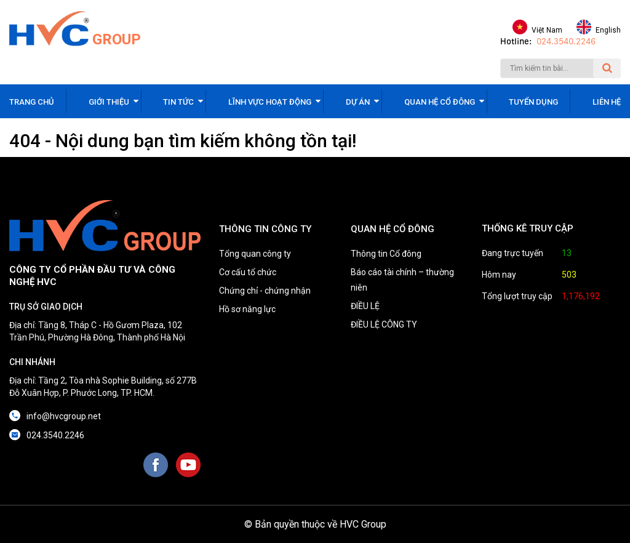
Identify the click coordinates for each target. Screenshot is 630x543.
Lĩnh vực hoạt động (269, 102)
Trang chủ (31, 102)
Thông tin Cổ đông (386, 254)
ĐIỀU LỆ (365, 306)
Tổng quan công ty (255, 254)
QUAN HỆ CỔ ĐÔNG (392, 229)
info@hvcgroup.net (63, 416)
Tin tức (178, 102)
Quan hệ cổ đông (439, 102)
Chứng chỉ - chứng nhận (265, 291)
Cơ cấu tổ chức (247, 272)
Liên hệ (606, 102)
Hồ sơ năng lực (247, 309)
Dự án (358, 102)
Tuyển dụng (533, 102)
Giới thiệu (109, 102)
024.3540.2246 (566, 42)
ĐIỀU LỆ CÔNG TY (384, 324)
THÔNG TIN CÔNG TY (265, 229)
